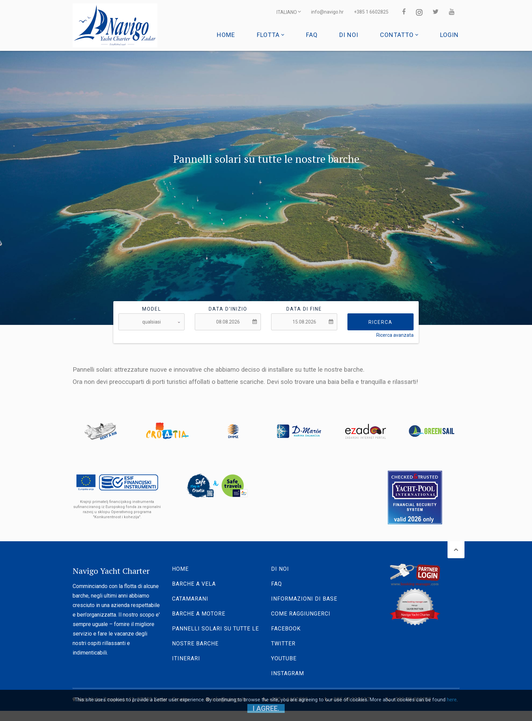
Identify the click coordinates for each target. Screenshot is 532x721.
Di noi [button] (348, 34)
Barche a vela (194, 584)
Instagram (287, 673)
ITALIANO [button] (289, 12)
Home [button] (226, 34)
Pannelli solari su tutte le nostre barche (215, 636)
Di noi (280, 569)
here (452, 700)
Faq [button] (312, 34)
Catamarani (190, 599)
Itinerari (186, 658)
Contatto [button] (399, 34)
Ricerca (380, 322)
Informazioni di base (304, 599)
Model (151, 309)
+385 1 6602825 (371, 12)
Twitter (283, 643)
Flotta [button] (270, 34)
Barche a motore (198, 613)
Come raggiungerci (300, 613)
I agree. (266, 708)
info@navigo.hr (327, 12)
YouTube (284, 658)
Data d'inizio (228, 309)
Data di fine (304, 309)
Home (180, 569)
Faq (276, 584)
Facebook (286, 628)
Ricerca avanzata (395, 335)
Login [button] (449, 34)
